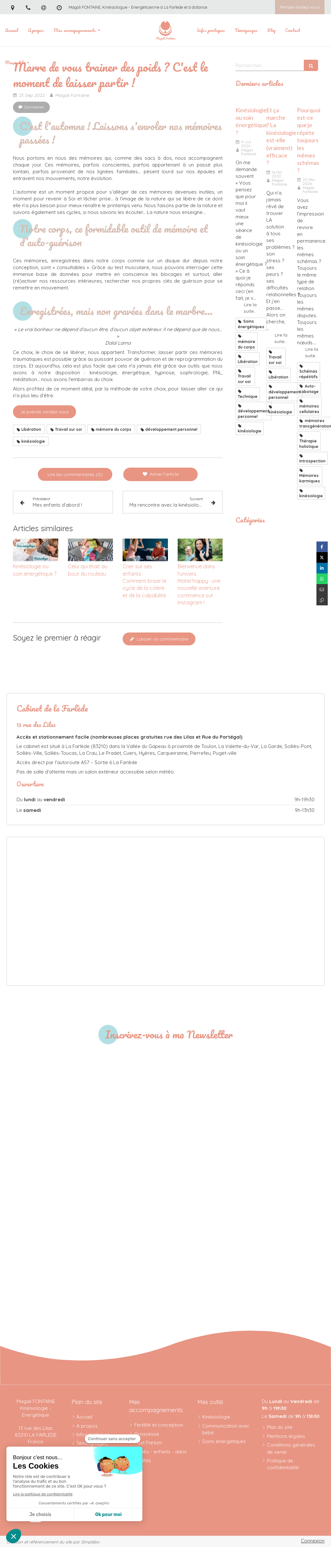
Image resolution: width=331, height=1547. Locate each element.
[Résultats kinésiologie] (276, 99)
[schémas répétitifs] (307, 99)
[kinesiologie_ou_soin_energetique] (246, 99)
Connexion (313, 1541)
